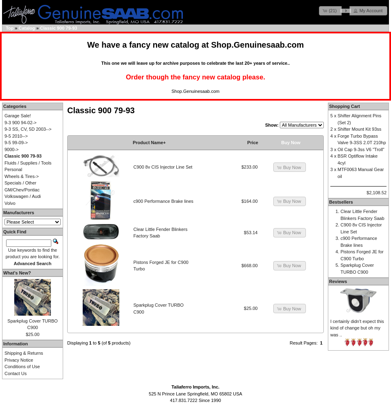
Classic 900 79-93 (58, 28)
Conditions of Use (22, 366)
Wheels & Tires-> (21, 176)
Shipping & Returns (23, 353)
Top (9, 28)
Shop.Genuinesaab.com (257, 44)
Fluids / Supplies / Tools (27, 162)
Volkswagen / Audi (22, 196)
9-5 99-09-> (16, 142)
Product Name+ (149, 142)
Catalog (27, 28)
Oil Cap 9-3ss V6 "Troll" (361, 149)
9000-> (11, 149)
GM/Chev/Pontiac (22, 189)
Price (252, 142)
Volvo (9, 203)
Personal (13, 169)
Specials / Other (20, 182)
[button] (330, 10)
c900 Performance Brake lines (163, 201)
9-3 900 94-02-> (20, 122)
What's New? (17, 272)
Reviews (338, 281)
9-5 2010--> (16, 136)
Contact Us (15, 373)
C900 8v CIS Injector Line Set (163, 167)
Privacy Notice (18, 360)
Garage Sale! (17, 115)
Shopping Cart (344, 106)
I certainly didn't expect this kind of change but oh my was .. (357, 328)
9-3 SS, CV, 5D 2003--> (27, 129)
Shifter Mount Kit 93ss (360, 129)
